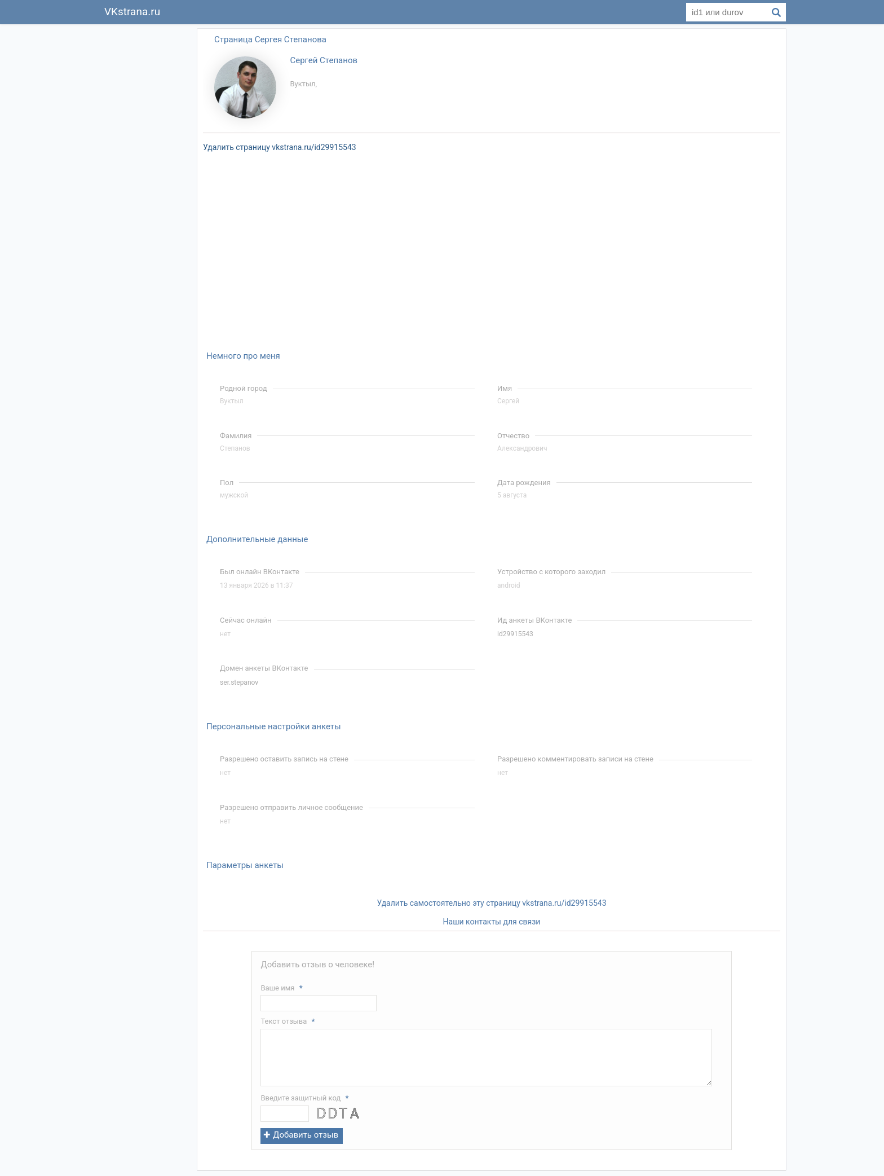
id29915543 (515, 634)
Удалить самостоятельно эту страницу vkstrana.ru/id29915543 (491, 903)
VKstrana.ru (132, 11)
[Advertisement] (143, 194)
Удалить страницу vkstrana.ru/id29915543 (279, 147)
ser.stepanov (239, 682)
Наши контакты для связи (492, 921)
